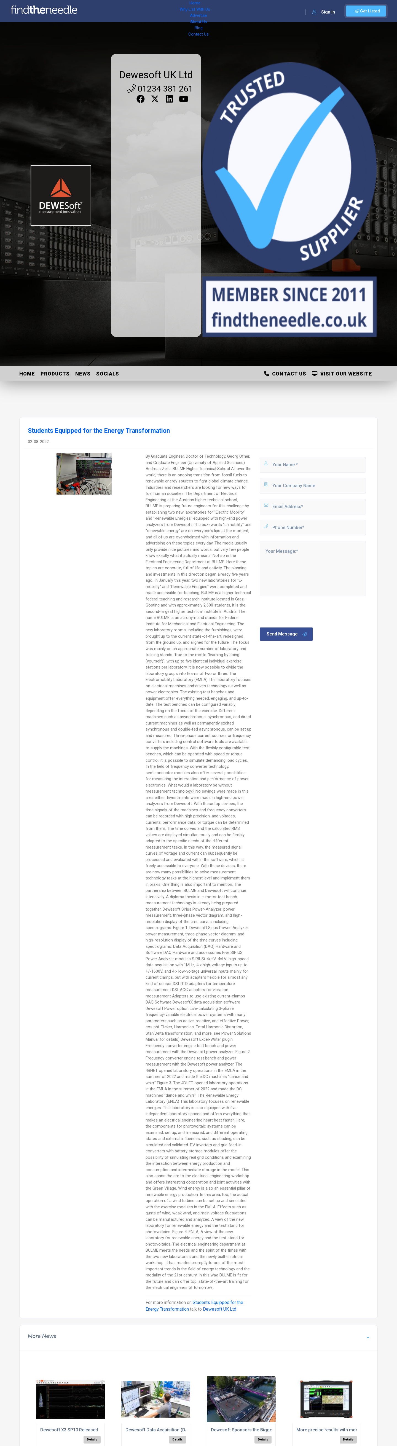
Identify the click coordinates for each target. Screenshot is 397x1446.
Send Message (287, 634)
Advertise (157, 11)
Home (97, 11)
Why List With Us (125, 11)
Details (92, 1439)
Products (55, 374)
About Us (182, 11)
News (83, 374)
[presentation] (301, 611)
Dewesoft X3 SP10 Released (69, 1429)
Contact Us (222, 11)
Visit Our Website (342, 374)
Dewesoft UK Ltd (156, 75)
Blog (201, 11)
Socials (107, 374)
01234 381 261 (160, 88)
